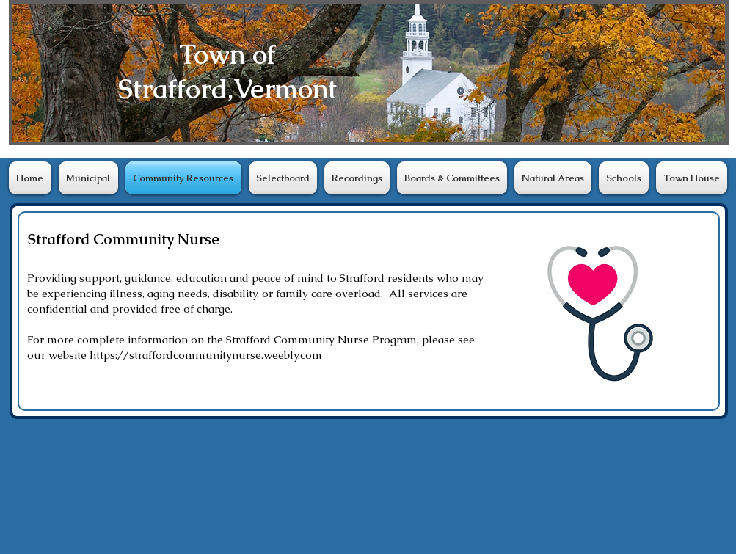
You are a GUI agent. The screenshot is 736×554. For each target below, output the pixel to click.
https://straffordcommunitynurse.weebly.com (206, 355)
